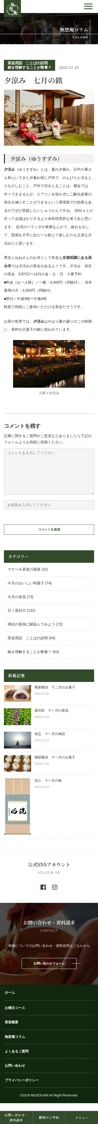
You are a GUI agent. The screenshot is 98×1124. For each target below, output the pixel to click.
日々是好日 (17, 618)
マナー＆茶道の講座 (24, 577)
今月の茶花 (17, 605)
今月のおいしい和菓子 (26, 591)
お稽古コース (15, 1016)
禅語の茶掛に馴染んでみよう (31, 632)
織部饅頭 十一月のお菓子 (54, 765)
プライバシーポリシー (22, 1088)
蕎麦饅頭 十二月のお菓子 (54, 695)
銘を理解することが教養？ (29, 67)
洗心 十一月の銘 (48, 788)
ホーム (10, 1000)
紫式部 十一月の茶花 (53, 718)
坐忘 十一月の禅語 (49, 742)
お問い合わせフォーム (49, 971)
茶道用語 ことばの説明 (28, 63)
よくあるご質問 (16, 1059)
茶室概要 (11, 1030)
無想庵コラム (15, 1044)
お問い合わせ (15, 1073)
